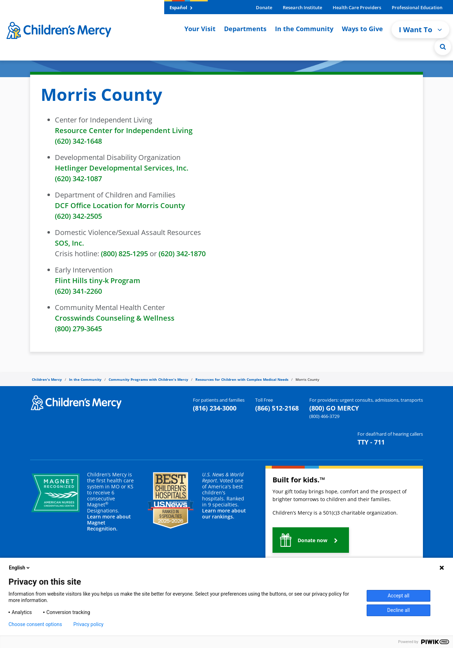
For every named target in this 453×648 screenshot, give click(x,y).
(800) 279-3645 (79, 328)
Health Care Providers (357, 7)
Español (181, 7)
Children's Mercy (47, 379)
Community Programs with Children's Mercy (148, 379)
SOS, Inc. (69, 243)
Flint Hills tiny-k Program (97, 280)
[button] (311, 540)
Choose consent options (35, 624)
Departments (245, 28)
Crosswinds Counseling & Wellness (114, 318)
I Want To (420, 29)
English (20, 567)
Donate (264, 7)
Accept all (398, 595)
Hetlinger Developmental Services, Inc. (121, 168)
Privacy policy (88, 624)
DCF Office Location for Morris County (120, 205)
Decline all (398, 610)
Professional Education (417, 7)
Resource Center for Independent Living (124, 130)
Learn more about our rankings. (224, 513)
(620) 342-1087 (78, 178)
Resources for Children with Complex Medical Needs (241, 379)
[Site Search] (442, 46)
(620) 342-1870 (182, 253)
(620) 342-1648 (78, 141)
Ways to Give (362, 28)
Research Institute (302, 7)
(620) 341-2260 (78, 291)
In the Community (304, 28)
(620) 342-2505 (78, 216)
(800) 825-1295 (124, 253)
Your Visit (200, 28)
